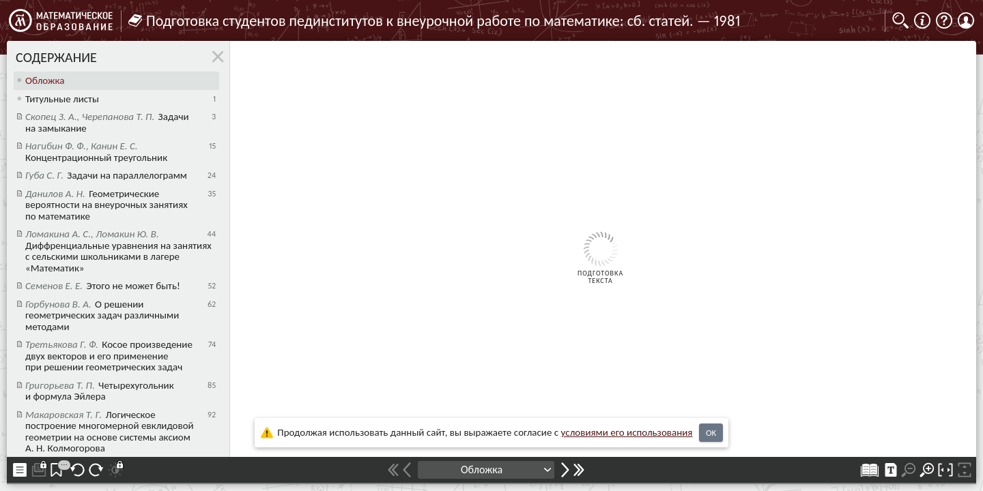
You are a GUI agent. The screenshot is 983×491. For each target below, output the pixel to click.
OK (711, 433)
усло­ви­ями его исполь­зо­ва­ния (627, 432)
